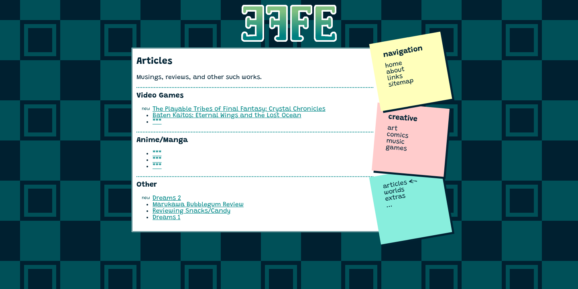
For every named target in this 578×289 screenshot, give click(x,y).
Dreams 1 (167, 217)
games (396, 148)
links (395, 77)
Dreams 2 (167, 198)
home (394, 64)
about (395, 70)
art (392, 128)
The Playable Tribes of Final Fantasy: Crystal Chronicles (239, 109)
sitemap (401, 82)
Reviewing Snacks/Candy (191, 211)
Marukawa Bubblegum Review (198, 204)
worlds (394, 191)
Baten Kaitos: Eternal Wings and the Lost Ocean (227, 115)
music (395, 141)
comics (398, 135)
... (389, 205)
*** (157, 122)
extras (395, 198)
